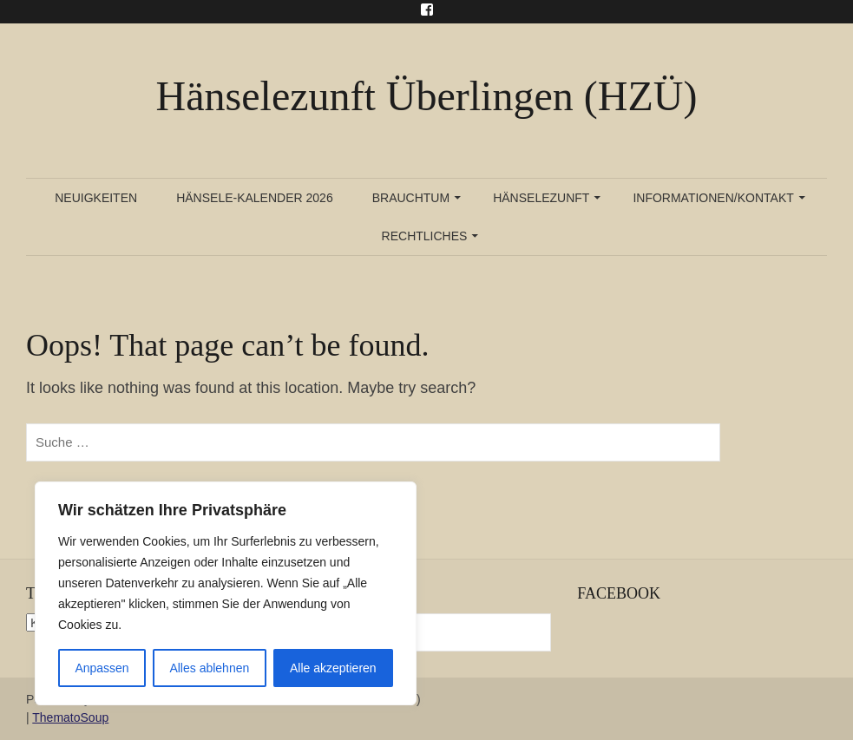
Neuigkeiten (96, 198)
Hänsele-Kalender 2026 (254, 198)
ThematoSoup (70, 717)
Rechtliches (425, 236)
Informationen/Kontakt (713, 198)
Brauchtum (410, 198)
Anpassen (101, 668)
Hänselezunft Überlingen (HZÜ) (427, 96)
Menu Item (427, 9)
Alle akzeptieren (333, 668)
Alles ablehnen (209, 668)
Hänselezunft (541, 198)
